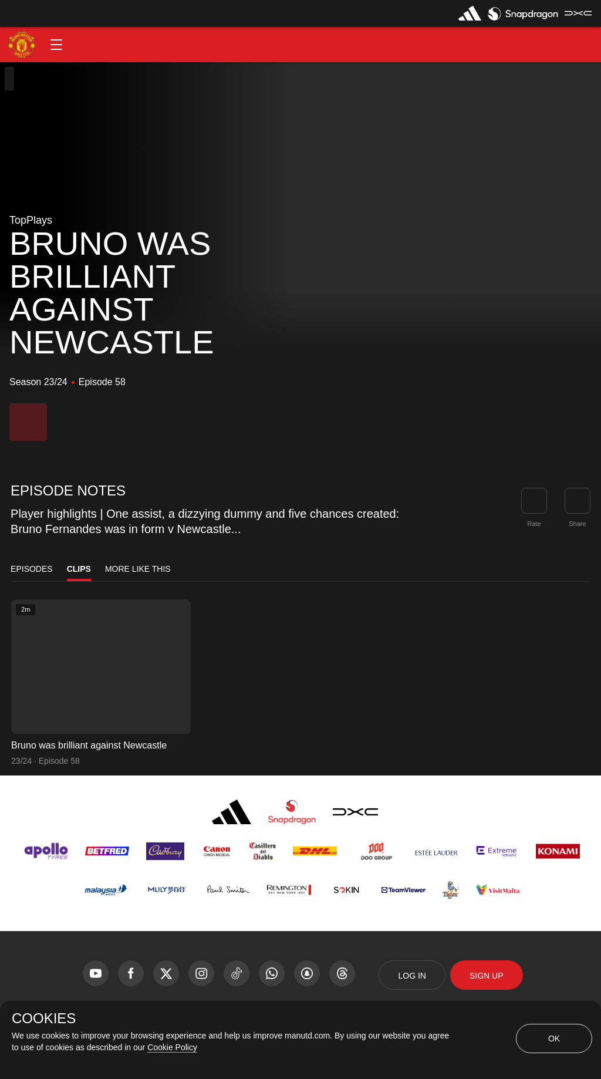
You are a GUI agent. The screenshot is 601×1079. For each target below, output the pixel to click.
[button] (56, 44)
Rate (534, 523)
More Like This (138, 569)
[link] (577, 501)
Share (577, 523)
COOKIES (44, 1018)
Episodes (32, 569)
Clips (79, 569)
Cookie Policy (172, 1047)
